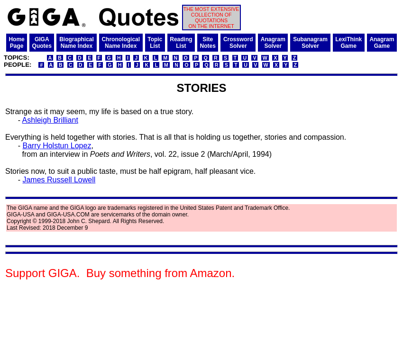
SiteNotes (208, 42)
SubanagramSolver (310, 42)
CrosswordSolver (238, 42)
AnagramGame (381, 42)
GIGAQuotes (42, 42)
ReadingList (181, 42)
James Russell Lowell (58, 180)
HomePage (16, 42)
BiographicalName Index (76, 42)
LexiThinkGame (348, 42)
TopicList (154, 42)
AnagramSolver (273, 42)
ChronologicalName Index (120, 42)
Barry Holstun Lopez (56, 146)
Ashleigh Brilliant (50, 120)
